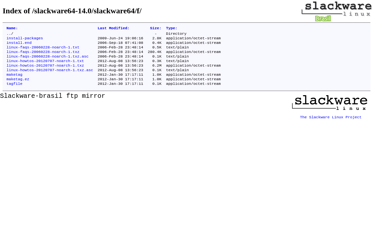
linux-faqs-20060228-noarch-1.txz (42, 55)
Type (171, 28)
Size (155, 28)
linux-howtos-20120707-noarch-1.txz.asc (49, 76)
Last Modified (113, 28)
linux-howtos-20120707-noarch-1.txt (45, 66)
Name (12, 28)
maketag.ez (17, 86)
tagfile (14, 92)
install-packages (24, 40)
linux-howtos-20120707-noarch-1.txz (45, 71)
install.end (19, 45)
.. (8, 34)
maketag (14, 81)
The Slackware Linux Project (331, 123)
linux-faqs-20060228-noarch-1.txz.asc (47, 60)
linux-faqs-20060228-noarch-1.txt (42, 50)
